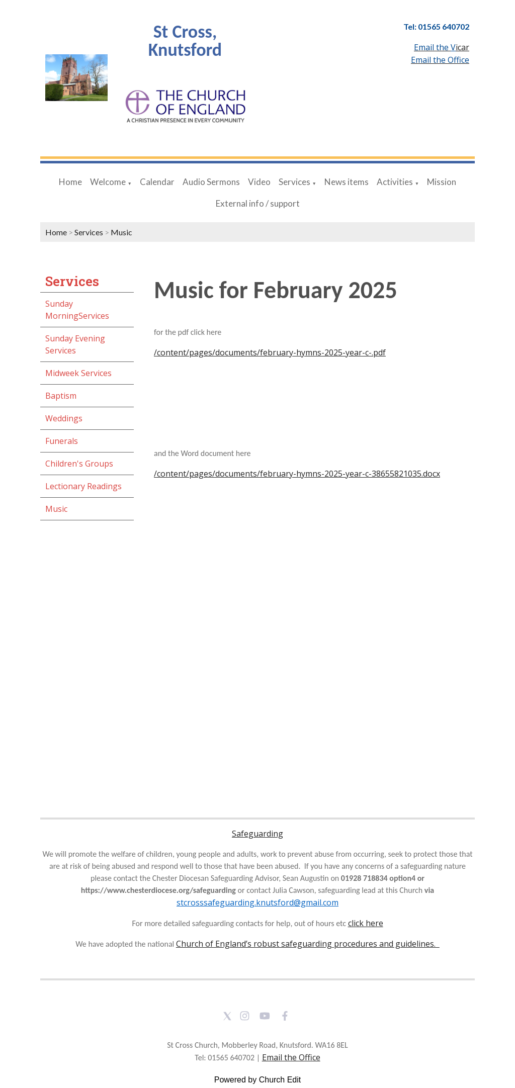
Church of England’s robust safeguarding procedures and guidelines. (308, 943)
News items (346, 181)
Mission (441, 181)
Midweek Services (78, 373)
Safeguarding (257, 833)
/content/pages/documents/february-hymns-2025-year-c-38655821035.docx (297, 473)
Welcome (108, 181)
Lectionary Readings (83, 486)
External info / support (258, 203)
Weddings (63, 418)
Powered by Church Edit (257, 1079)
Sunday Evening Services (75, 344)
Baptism (60, 395)
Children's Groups (79, 463)
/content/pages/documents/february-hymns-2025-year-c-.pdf (270, 352)
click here (365, 923)
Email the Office (291, 1057)
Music (121, 232)
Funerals (61, 440)
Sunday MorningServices (77, 309)
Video (259, 181)
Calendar (157, 181)
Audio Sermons (211, 181)
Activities (395, 181)
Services (294, 181)
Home (70, 181)
